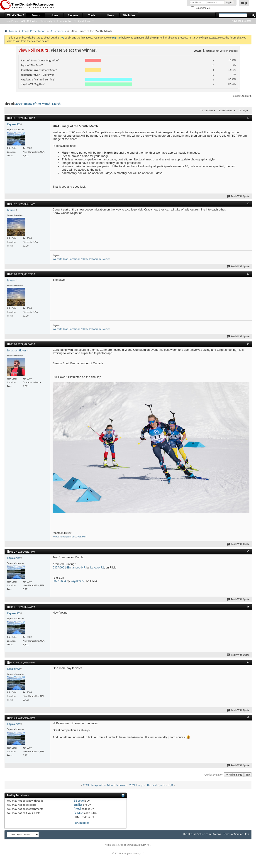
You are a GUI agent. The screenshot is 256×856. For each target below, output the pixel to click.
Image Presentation (33, 31)
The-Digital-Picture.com (197, 834)
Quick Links (84, 21)
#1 (248, 117)
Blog (65, 259)
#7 (248, 662)
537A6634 (59, 581)
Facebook (74, 259)
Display (242, 110)
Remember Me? (201, 8)
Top (248, 774)
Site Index (128, 15)
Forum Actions (65, 21)
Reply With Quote (238, 196)
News (110, 15)
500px (84, 259)
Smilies (78, 804)
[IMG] (77, 808)
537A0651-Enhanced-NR (69, 567)
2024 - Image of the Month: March (38, 104)
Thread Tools (206, 110)
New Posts (12, 21)
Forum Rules (81, 823)
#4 (248, 343)
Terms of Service (233, 834)
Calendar (32, 21)
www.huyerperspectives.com (70, 536)
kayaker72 (97, 567)
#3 (248, 273)
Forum (36, 15)
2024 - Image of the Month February (105, 785)
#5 (248, 551)
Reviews (73, 15)
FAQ (22, 21)
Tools (91, 15)
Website (57, 259)
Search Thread (226, 110)
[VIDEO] (79, 813)
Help (244, 3)
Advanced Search (241, 20)
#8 (248, 717)
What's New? (15, 15)
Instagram (95, 259)
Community (46, 21)
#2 (248, 203)
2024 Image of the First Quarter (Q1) (151, 785)
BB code (79, 800)
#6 (248, 606)
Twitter (106, 259)
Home (54, 15)
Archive (217, 834)
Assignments (58, 31)
